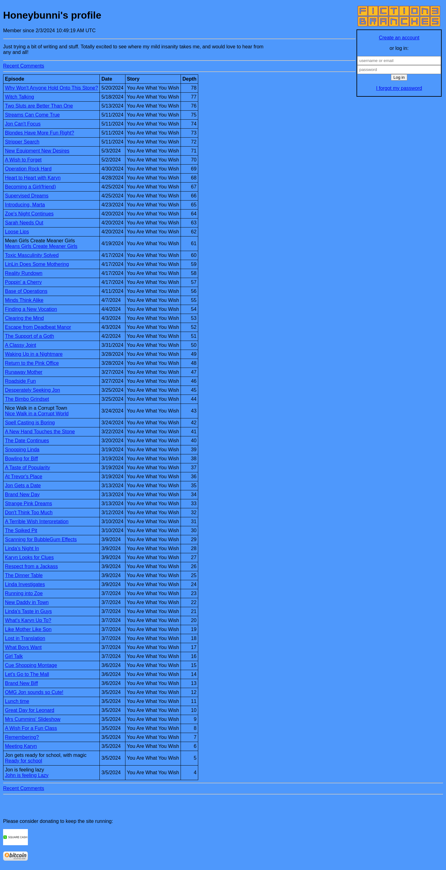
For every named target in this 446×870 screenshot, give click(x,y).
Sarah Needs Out (24, 222)
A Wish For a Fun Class (31, 728)
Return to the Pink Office (32, 363)
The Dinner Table (24, 575)
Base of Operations (26, 291)
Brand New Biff (21, 683)
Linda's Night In (22, 548)
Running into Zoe (24, 593)
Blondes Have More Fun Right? (39, 132)
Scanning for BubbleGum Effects (41, 539)
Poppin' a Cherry (23, 282)
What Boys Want (23, 647)
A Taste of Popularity (27, 467)
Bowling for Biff (21, 458)
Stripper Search (22, 141)
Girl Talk (14, 656)
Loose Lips (17, 231)
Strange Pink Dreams (28, 503)
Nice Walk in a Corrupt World (36, 413)
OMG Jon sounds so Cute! (34, 692)
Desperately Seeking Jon (32, 390)
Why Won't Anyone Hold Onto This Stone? (51, 88)
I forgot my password (399, 88)
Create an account (399, 37)
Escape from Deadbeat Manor (38, 327)
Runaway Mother (23, 372)
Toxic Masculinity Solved (32, 255)
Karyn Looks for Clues (29, 557)
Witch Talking (19, 96)
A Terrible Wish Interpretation (36, 521)
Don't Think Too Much (29, 512)
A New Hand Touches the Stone (40, 431)
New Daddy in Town (27, 602)
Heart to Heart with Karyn (33, 177)
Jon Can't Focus (23, 123)
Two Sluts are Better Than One (39, 105)
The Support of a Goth (29, 336)
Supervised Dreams (27, 195)
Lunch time (17, 701)
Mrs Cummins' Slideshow (32, 719)
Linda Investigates (25, 584)
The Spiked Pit (21, 530)
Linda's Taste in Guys (28, 611)
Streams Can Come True (32, 114)
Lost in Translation (25, 638)
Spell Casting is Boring (30, 422)
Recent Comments (23, 65)
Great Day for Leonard (29, 710)
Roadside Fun (20, 381)
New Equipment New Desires (37, 150)
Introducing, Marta (25, 204)
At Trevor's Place (23, 476)
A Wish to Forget (23, 159)
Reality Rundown (23, 273)
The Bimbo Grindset (27, 399)
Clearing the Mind (24, 318)
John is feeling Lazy (27, 775)
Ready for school (23, 760)
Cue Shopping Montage (31, 665)
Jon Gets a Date (23, 485)
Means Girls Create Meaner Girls (41, 246)
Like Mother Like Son (28, 629)
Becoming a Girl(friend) (30, 186)
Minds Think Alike (24, 300)
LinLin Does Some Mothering (37, 264)
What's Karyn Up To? (28, 620)
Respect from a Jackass (31, 566)
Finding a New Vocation (31, 309)
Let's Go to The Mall (27, 674)
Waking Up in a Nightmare (34, 354)
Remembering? (22, 737)
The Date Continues (27, 440)
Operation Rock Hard (28, 168)
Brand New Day (22, 494)
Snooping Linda (22, 449)
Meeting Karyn (21, 746)
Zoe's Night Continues (29, 213)
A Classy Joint (20, 345)
